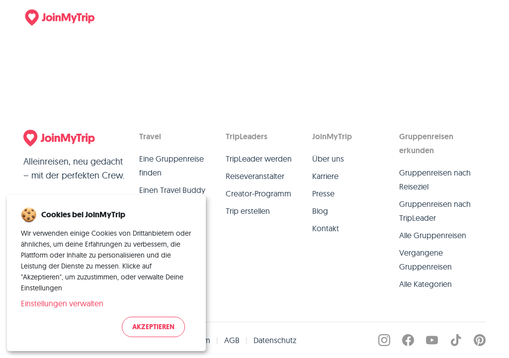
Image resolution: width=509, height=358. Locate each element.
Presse (323, 193)
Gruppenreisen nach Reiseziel (435, 179)
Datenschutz (275, 340)
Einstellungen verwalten (62, 303)
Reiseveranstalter (255, 176)
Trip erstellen (248, 211)
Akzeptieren (153, 327)
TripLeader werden (259, 159)
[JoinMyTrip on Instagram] (384, 340)
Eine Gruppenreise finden (171, 166)
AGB (232, 340)
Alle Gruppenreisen (432, 235)
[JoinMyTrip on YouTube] (432, 340)
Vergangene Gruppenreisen (425, 259)
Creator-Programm (258, 193)
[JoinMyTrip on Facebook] (408, 340)
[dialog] (106, 273)
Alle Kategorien (425, 284)
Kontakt (325, 228)
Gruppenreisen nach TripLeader (435, 211)
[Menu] (472, 17)
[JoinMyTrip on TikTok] (456, 340)
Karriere (325, 176)
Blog (320, 211)
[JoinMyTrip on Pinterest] (480, 340)
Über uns (328, 159)
